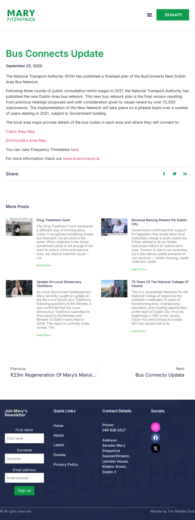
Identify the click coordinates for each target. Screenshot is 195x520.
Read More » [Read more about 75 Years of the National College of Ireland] (139, 331)
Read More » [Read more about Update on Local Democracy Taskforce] (44, 335)
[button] (149, 15)
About (59, 435)
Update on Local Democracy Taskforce (59, 284)
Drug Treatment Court (53, 220)
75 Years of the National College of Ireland (160, 284)
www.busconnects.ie (81, 158)
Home (58, 425)
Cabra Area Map (20, 131)
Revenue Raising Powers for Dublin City (159, 222)
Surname (24, 450)
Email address (24, 475)
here (75, 149)
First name (24, 430)
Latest (59, 445)
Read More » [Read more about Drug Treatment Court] (44, 265)
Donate (60, 455)
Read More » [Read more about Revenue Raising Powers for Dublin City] (139, 269)
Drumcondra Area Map (26, 140)
